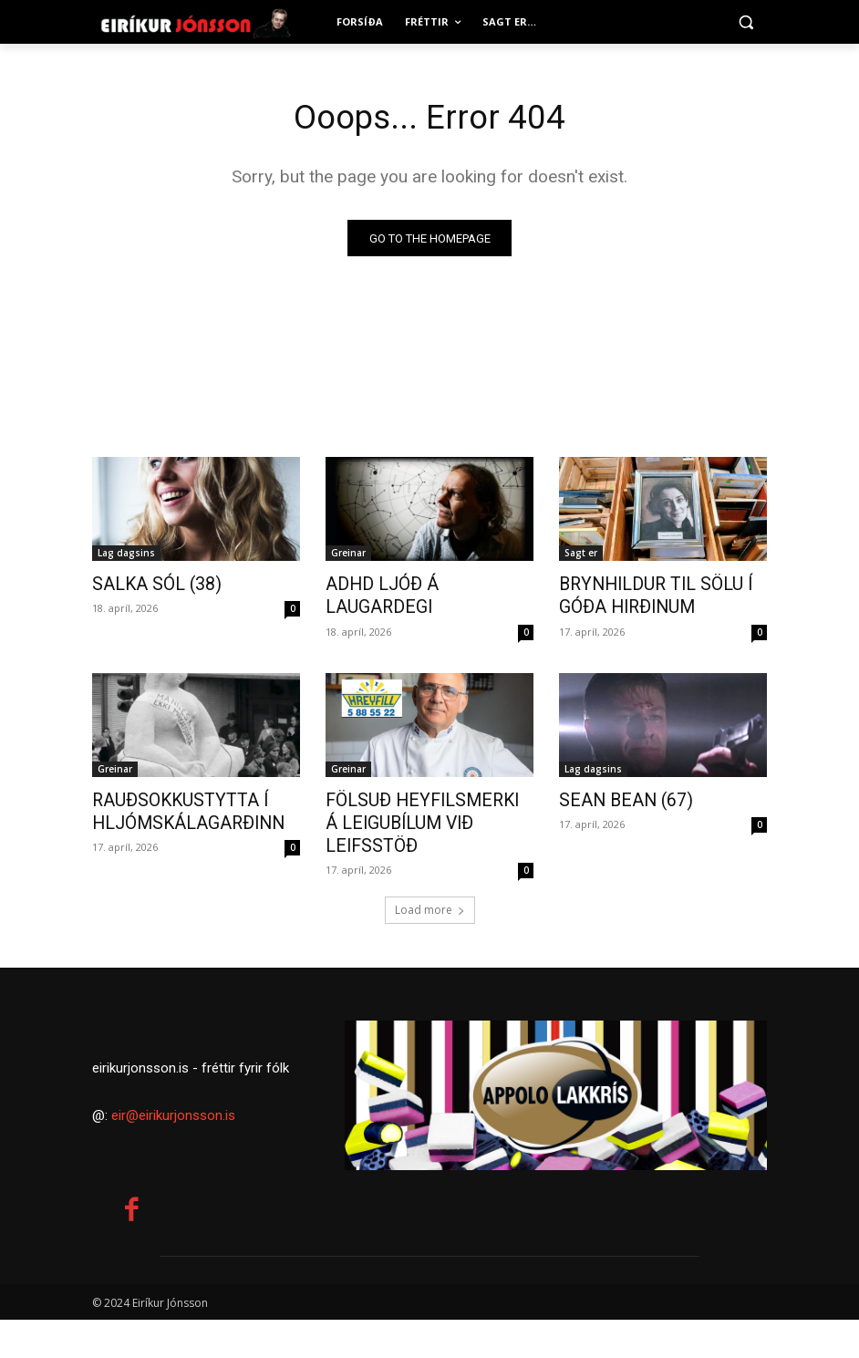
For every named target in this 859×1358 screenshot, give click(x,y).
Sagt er (580, 554)
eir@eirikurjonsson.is (173, 1153)
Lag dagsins (126, 554)
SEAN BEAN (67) (614, 795)
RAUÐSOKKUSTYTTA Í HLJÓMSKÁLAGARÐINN (173, 805)
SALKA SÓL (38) (147, 584)
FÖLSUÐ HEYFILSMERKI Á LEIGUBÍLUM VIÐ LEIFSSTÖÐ (424, 805)
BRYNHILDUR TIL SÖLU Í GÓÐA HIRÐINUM (641, 594)
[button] (745, 22)
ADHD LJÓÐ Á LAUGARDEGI (422, 584)
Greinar (348, 554)
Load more (430, 878)
